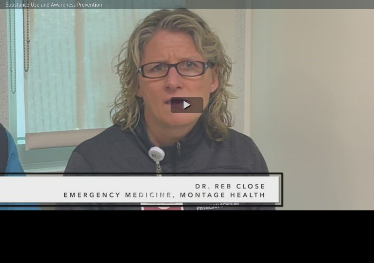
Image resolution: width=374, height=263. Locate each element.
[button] (187, 105)
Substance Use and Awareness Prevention (53, 4)
